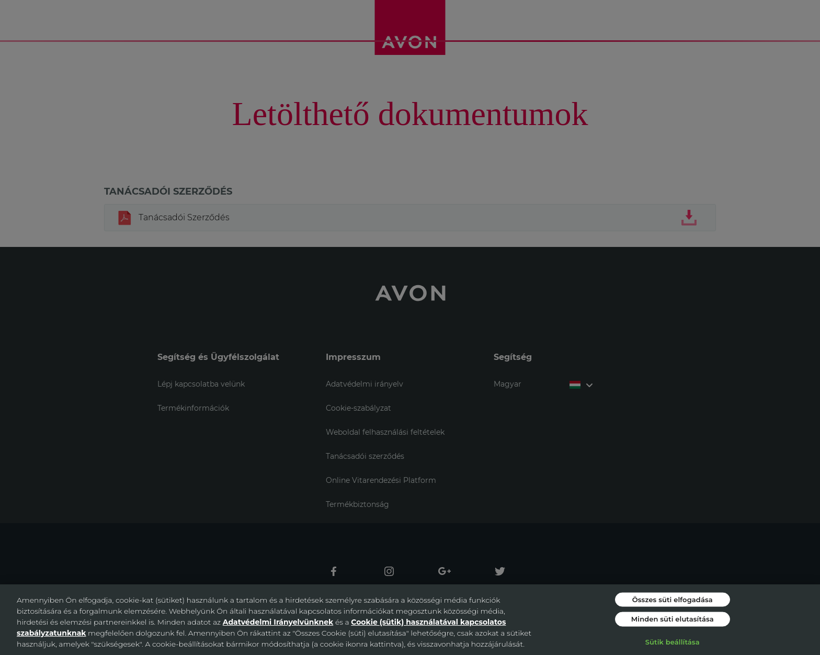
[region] (410, 619)
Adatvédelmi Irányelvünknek (278, 622)
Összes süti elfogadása (672, 599)
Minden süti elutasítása (672, 619)
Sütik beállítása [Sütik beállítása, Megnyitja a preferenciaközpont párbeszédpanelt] (672, 641)
